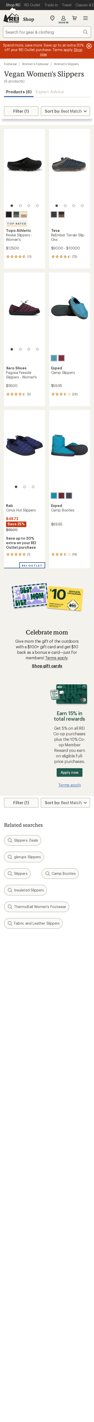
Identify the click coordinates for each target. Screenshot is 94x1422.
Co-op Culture (17, 1256)
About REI (58, 1248)
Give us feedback (35, 946)
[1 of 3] (16, 487)
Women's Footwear (35, 64)
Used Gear (13, 1219)
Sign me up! (47, 1005)
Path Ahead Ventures (68, 1226)
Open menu (85, 18)
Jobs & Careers (17, 1248)
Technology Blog (64, 1278)
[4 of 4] (37, 206)
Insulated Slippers (25, 890)
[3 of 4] (29, 206)
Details (73, 971)
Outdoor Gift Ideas (21, 1168)
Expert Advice (50, 91)
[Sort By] (65, 111)
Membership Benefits (24, 1132)
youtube (65, 1347)
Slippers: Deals (22, 840)
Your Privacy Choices (62, 1410)
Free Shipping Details (68, 1175)
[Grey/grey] (16, 214)
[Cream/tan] (24, 214)
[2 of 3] (24, 487)
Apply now (69, 772)
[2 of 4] (20, 206)
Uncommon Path (64, 1219)
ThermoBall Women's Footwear (36, 907)
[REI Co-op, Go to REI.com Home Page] (11, 18)
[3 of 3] (33, 487)
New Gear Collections (24, 1211)
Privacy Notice (23, 1417)
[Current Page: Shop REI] (13, 5)
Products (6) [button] (19, 91)
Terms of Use (22, 1409)
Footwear (10, 64)
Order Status (61, 1110)
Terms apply (56, 657)
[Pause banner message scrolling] (88, 46)
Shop (28, 19)
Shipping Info (62, 1145)
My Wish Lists (16, 1125)
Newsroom (59, 1270)
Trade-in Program (19, 1226)
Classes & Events (64, 1211)
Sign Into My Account (24, 1110)
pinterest (53, 1347)
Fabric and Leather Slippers (33, 923)
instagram (17, 1347)
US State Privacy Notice (63, 1417)
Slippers (17, 874)
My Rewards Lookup (23, 1117)
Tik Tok (29, 1347)
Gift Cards (13, 1175)
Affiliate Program (19, 1271)
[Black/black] (9, 214)
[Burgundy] (61, 358)
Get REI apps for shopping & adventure (47, 1361)
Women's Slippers (66, 64)
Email (8, 981)
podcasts (77, 1347)
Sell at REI (13, 1264)
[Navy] (69, 495)
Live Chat (12, 1322)
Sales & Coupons (65, 1168)
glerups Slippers (24, 857)
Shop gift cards (47, 665)
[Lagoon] (54, 358)
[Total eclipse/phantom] (54, 214)
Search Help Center (22, 1307)
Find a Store (15, 1315)
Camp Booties (60, 874)
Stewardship (60, 1285)
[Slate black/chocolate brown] (61, 214)
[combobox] (47, 32)
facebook (41, 1347)
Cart (74, 18)
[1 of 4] (12, 206)
